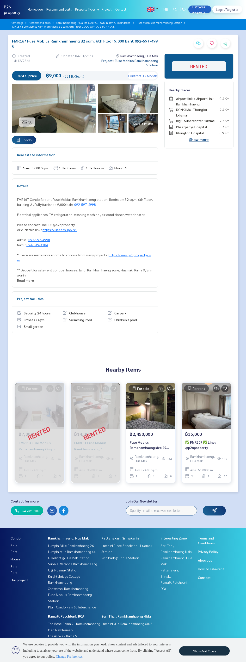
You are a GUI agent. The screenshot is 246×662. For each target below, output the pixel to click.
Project (107, 9)
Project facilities (30, 298)
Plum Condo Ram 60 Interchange (72, 607)
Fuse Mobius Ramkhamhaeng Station (159, 23)
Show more (199, 139)
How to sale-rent (211, 569)
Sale (14, 545)
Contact (120, 9)
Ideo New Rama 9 (60, 630)
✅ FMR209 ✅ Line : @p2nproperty (200, 445)
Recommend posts (59, 9)
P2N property (12, 9)
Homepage (35, 9)
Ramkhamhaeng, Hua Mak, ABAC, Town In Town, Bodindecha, (93, 23)
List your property (199, 9)
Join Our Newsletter (142, 501)
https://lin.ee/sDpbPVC (60, 229)
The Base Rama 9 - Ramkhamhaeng (74, 623)
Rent (14, 551)
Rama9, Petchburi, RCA (66, 616)
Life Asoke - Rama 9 (62, 636)
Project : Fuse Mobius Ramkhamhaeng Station (129, 62)
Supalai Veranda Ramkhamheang (72, 564)
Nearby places (179, 90)
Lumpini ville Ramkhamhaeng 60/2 (126, 623)
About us (205, 560)
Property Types (86, 9)
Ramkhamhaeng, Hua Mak (68, 538)
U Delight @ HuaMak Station (69, 558)
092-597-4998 (85, 204)
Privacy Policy (208, 551)
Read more (25, 280)
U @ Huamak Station (63, 570)
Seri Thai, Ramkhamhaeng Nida (126, 616)
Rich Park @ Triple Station (120, 558)
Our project (19, 580)
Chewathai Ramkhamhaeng (68, 588)
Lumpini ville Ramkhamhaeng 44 (72, 551)
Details (22, 186)
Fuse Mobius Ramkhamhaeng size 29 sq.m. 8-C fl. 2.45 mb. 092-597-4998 (149, 445)
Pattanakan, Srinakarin (120, 538)
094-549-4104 (37, 245)
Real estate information (36, 155)
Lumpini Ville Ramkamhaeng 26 (71, 545)
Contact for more (25, 501)
